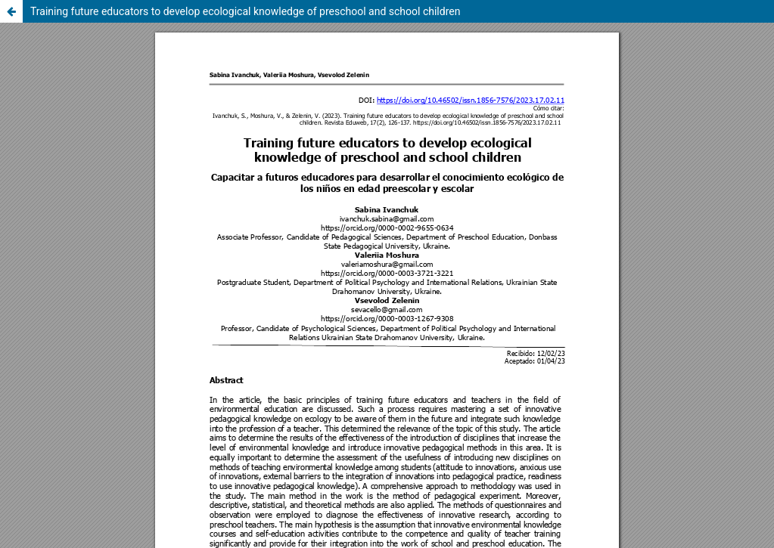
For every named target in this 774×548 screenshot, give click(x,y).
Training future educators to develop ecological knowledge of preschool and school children (245, 11)
